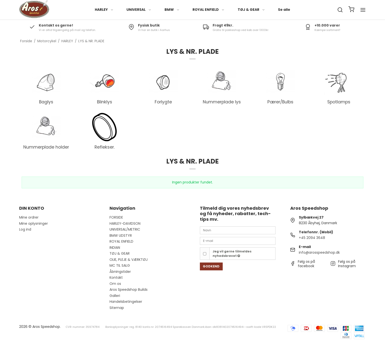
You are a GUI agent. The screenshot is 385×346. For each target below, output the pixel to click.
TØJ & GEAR (251, 9)
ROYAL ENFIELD (208, 9)
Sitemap (117, 307)
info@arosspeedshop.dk (319, 252)
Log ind (25, 229)
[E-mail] (237, 240)
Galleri (115, 295)
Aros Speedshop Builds (129, 289)
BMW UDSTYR (121, 235)
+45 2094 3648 (312, 237)
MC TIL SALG (120, 265)
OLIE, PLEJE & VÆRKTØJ (129, 259)
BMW (172, 9)
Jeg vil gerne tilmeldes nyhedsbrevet (232, 253)
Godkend (211, 266)
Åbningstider (120, 271)
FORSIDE (116, 217)
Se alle (284, 9)
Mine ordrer (29, 217)
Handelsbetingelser (126, 301)
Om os (115, 283)
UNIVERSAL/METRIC (125, 229)
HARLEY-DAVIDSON (125, 223)
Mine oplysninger (33, 223)
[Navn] (237, 230)
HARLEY (104, 9)
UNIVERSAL (138, 9)
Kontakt (116, 277)
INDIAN (115, 247)
